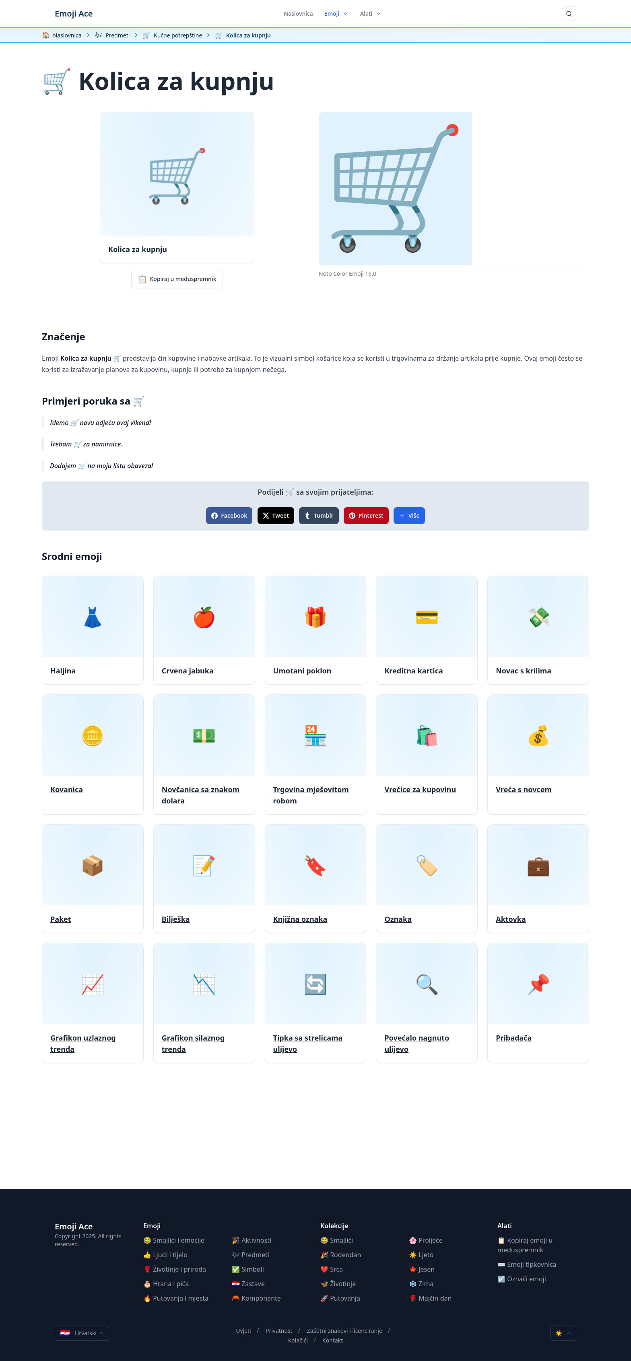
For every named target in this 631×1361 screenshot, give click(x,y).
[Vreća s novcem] (538, 754)
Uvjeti (243, 1330)
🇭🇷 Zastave (248, 1283)
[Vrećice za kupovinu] (427, 754)
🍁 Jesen (422, 1269)
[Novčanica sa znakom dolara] (204, 754)
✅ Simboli (248, 1269)
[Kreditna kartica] (427, 630)
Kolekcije (334, 1225)
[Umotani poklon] (316, 630)
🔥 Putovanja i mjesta (175, 1298)
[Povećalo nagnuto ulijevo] (427, 1003)
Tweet (276, 515)
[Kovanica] (93, 754)
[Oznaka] (427, 878)
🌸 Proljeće (426, 1240)
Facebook (229, 515)
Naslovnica (298, 13)
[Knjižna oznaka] (316, 878)
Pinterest (366, 515)
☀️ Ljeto (421, 1254)
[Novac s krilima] (538, 630)
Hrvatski (82, 1333)
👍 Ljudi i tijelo (165, 1254)
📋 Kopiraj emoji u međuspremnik (525, 1245)
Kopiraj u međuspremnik (177, 279)
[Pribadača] (538, 1003)
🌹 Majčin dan (430, 1298)
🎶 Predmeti (250, 1254)
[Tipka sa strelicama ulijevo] (316, 1003)
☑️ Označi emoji (521, 1278)
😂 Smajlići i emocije (173, 1240)
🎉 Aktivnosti (251, 1240)
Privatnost (279, 1330)
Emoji (336, 13)
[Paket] (93, 878)
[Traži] (569, 13)
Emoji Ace (74, 13)
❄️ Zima (421, 1283)
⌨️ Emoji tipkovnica (527, 1264)
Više (409, 515)
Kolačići (298, 1340)
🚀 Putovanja (340, 1298)
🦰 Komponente (256, 1298)
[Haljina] (93, 630)
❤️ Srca (331, 1269)
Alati (371, 13)
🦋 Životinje (338, 1283)
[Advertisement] (315, 1132)
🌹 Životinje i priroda (174, 1269)
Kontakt (332, 1340)
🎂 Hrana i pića (166, 1283)
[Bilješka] (204, 878)
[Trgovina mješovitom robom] (316, 754)
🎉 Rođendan (340, 1254)
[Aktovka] (538, 878)
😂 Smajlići (336, 1240)
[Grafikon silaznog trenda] (204, 1003)
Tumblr (318, 515)
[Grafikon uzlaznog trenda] (93, 1003)
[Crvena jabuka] (204, 630)
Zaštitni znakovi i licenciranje (344, 1330)
